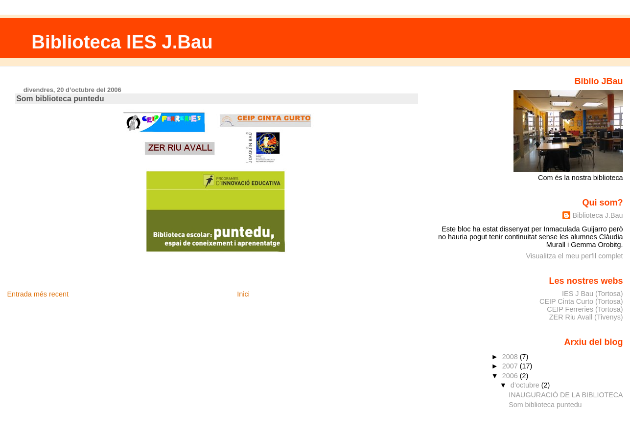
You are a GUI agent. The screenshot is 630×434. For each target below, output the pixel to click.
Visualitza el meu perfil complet (574, 256)
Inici (243, 294)
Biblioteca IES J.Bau (121, 41)
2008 (511, 357)
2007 (511, 366)
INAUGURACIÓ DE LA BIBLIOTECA (566, 395)
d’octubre (526, 385)
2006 (511, 376)
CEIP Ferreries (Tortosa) (585, 309)
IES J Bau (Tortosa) (592, 293)
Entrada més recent (38, 294)
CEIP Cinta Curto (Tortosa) (581, 301)
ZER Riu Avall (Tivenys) (586, 317)
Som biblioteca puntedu (545, 405)
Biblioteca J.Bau (597, 215)
